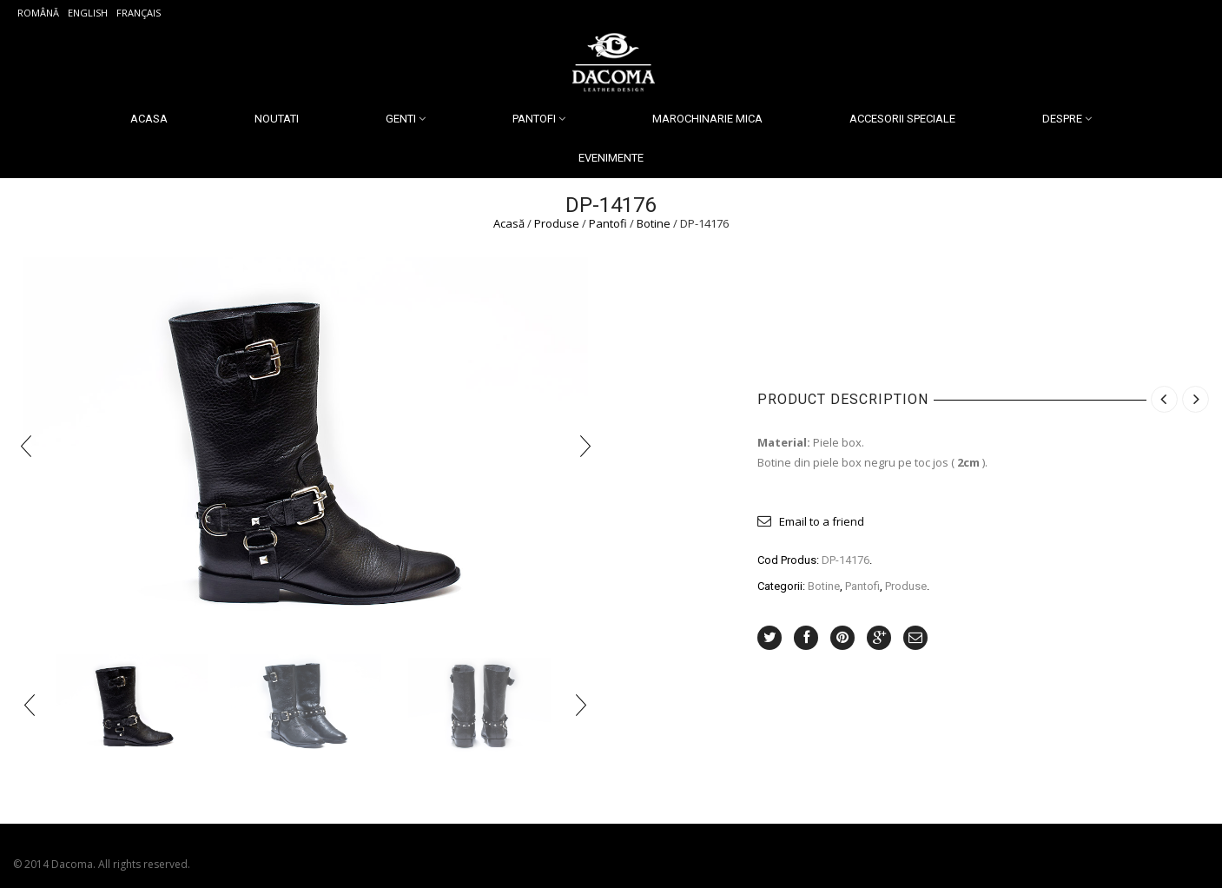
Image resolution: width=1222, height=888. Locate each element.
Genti (401, 118)
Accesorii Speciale (902, 118)
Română (38, 12)
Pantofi (534, 118)
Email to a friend (821, 521)
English (88, 12)
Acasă (509, 223)
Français (138, 12)
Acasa (149, 118)
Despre (1062, 118)
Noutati (276, 118)
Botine (653, 223)
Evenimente (611, 157)
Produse (556, 223)
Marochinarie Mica (707, 118)
